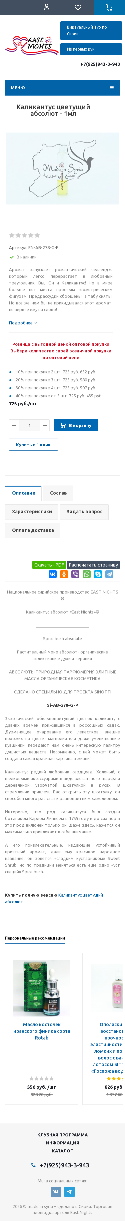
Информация (62, 1142)
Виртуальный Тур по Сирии (87, 30)
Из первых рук (80, 49)
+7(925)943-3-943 (100, 64)
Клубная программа (62, 1134)
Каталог (62, 1150)
